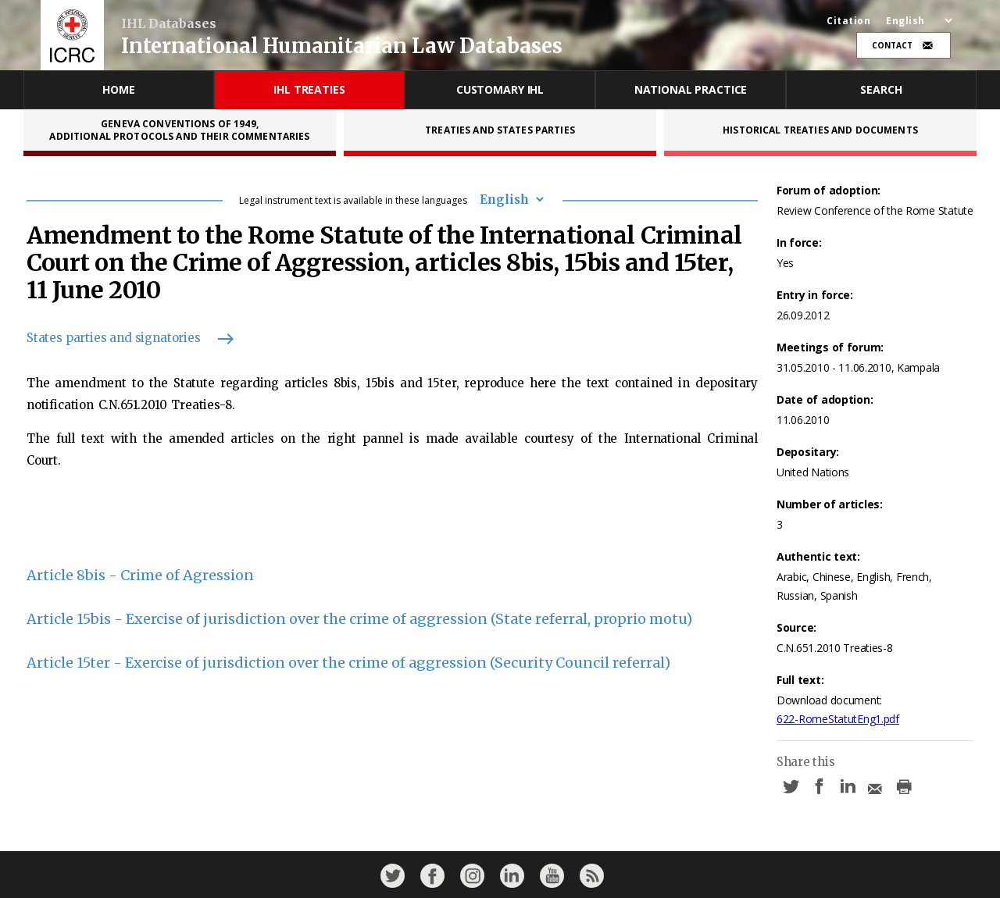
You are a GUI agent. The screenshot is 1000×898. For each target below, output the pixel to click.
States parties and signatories (123, 337)
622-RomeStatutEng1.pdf (838, 718)
